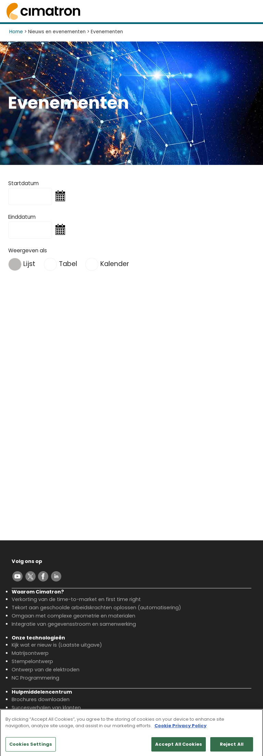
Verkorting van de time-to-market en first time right (76, 599)
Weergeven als (27, 250)
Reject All (231, 746)
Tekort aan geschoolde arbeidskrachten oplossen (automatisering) (96, 607)
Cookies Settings (30, 746)
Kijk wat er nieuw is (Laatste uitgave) (57, 644)
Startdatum (23, 183)
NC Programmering (35, 677)
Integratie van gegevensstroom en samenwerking (74, 624)
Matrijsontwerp (30, 653)
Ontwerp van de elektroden (45, 669)
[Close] (252, 722)
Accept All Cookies (178, 746)
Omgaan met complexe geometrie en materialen (73, 615)
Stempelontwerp (32, 661)
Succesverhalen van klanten (46, 707)
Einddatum (22, 216)
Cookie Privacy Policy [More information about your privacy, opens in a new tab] (180, 728)
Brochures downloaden (41, 699)
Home (16, 31)
